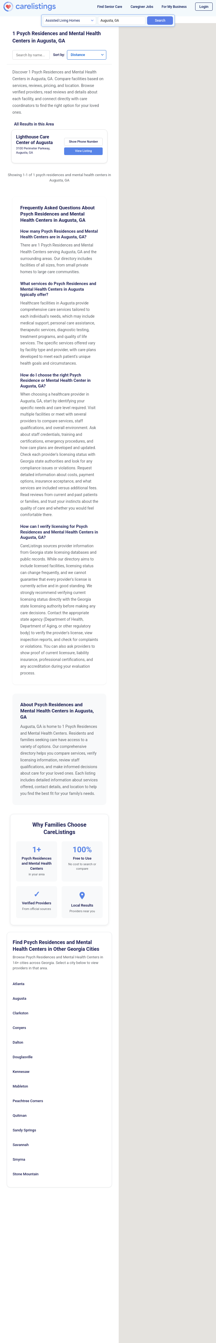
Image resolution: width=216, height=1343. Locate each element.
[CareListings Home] (38, 7)
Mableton (20, 1086)
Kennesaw (21, 1072)
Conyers (19, 1028)
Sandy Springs (24, 1130)
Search (160, 21)
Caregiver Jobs (141, 7)
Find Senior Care (109, 7)
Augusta (19, 998)
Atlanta (18, 984)
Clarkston (20, 1013)
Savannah (21, 1145)
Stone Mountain (26, 1174)
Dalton (18, 1042)
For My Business (174, 7)
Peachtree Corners (28, 1101)
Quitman (19, 1115)
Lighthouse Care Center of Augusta (34, 139)
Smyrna (19, 1159)
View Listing (83, 151)
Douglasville (23, 1057)
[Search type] (69, 20)
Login (203, 7)
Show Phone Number (83, 141)
